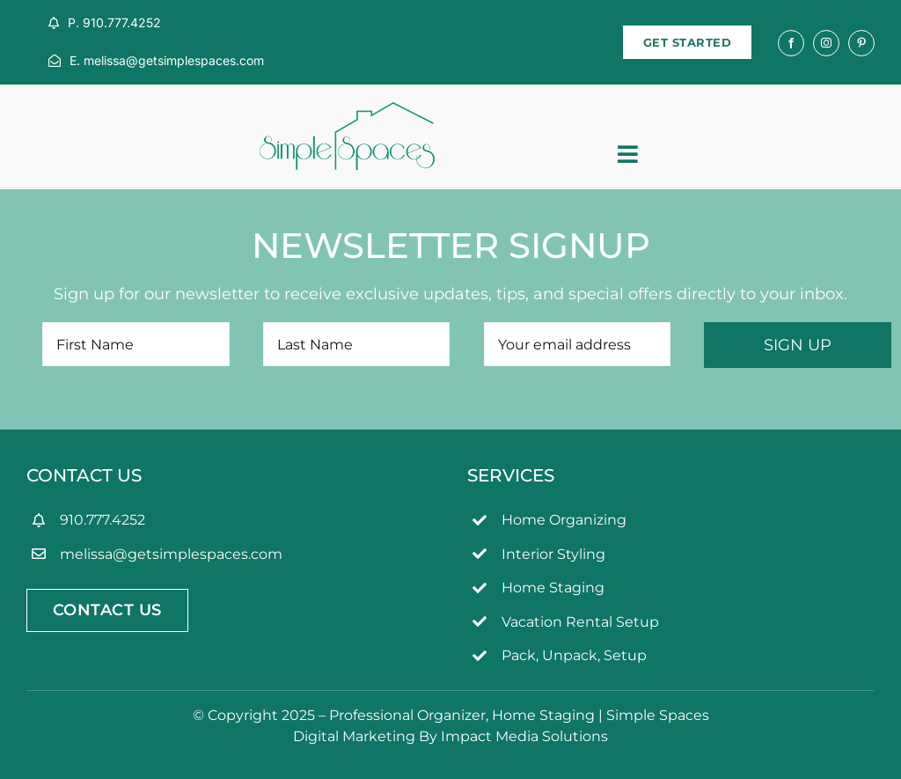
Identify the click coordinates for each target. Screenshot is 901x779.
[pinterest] (861, 43)
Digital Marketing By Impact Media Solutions (450, 736)
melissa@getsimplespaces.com (171, 554)
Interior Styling (553, 554)
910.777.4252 (102, 519)
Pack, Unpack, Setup (574, 655)
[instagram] (826, 43)
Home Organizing (564, 519)
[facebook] (791, 43)
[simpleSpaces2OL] (347, 110)
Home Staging (553, 587)
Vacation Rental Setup (580, 622)
